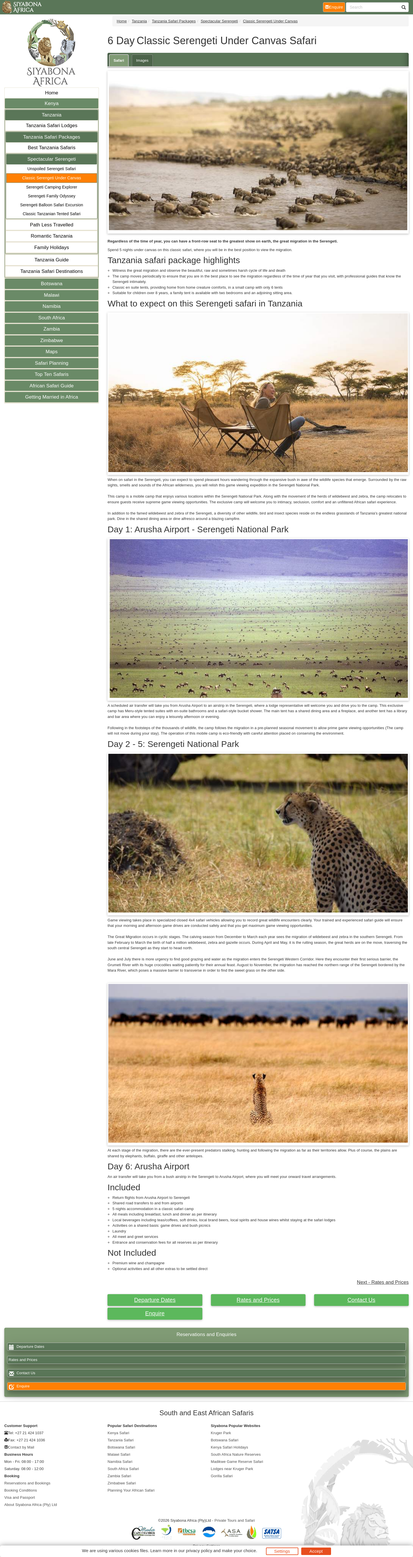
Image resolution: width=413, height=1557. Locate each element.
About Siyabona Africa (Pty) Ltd (30, 1504)
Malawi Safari (118, 1454)
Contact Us (361, 1300)
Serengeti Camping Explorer (51, 187)
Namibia (52, 306)
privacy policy (199, 1550)
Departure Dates (155, 1300)
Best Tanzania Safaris (51, 147)
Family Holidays (51, 247)
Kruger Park (221, 1433)
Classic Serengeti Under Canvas (51, 178)
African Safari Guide (52, 386)
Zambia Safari (119, 1476)
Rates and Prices (258, 1300)
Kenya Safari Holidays (229, 1447)
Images (142, 60)
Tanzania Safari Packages (51, 137)
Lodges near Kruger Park (232, 1469)
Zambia (51, 329)
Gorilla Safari (222, 1476)
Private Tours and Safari (234, 1520)
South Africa (51, 318)
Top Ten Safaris (51, 374)
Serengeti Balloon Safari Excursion (51, 205)
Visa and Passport (19, 1497)
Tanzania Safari (120, 1440)
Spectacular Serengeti (51, 159)
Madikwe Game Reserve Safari (237, 1461)
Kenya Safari (118, 1433)
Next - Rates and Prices (383, 1282)
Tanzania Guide (51, 260)
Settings (282, 1551)
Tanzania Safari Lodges (51, 125)
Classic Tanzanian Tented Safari (52, 213)
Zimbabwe (51, 340)
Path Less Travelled (51, 225)
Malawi (51, 295)
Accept (316, 1551)
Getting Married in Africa (51, 397)
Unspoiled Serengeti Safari (52, 168)
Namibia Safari (119, 1461)
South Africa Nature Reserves (236, 1454)
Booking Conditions (20, 1490)
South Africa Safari (123, 1469)
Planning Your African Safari (130, 1490)
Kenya (52, 103)
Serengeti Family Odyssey (51, 196)
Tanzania (52, 115)
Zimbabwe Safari (121, 1483)
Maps (52, 351)
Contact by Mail (21, 1447)
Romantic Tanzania (52, 236)
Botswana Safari (121, 1447)
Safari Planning (51, 363)
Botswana (51, 283)
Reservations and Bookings (27, 1483)
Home (51, 93)
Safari (118, 60)
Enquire (155, 1313)
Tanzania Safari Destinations (51, 271)
